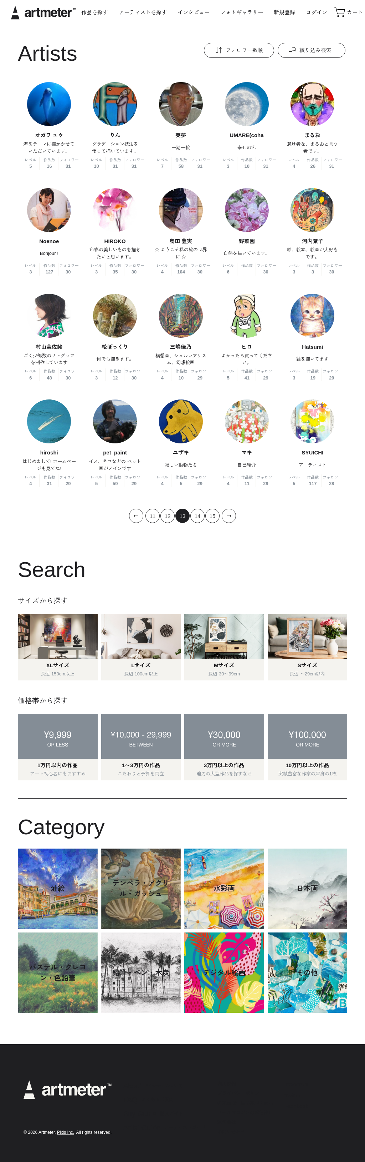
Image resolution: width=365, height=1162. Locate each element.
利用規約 (226, 1083)
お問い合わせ (231, 1132)
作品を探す (94, 12)
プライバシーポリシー (240, 1093)
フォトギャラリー (241, 12)
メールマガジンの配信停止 (245, 1112)
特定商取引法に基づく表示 (245, 1103)
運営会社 (226, 1122)
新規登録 (284, 12)
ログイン (316, 12)
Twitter (292, 1095)
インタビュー (194, 12)
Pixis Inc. (65, 1132)
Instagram (297, 1084)
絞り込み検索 (309, 50)
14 (198, 516)
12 (168, 516)
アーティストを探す (143, 12)
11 (153, 516)
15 (213, 516)
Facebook (296, 1106)
